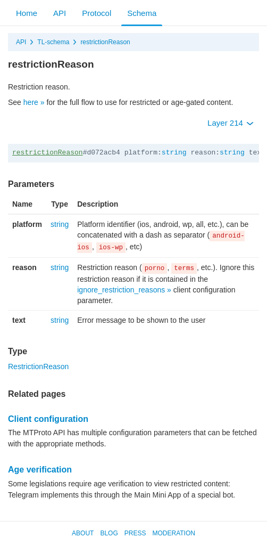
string (174, 153)
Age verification (40, 469)
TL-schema (53, 42)
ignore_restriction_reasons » (124, 290)
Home (26, 13)
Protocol (96, 13)
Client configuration (48, 418)
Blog (109, 533)
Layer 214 (230, 122)
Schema (141, 13)
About (83, 533)
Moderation (173, 533)
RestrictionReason (38, 366)
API (59, 13)
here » (34, 102)
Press (135, 533)
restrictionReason (105, 42)
